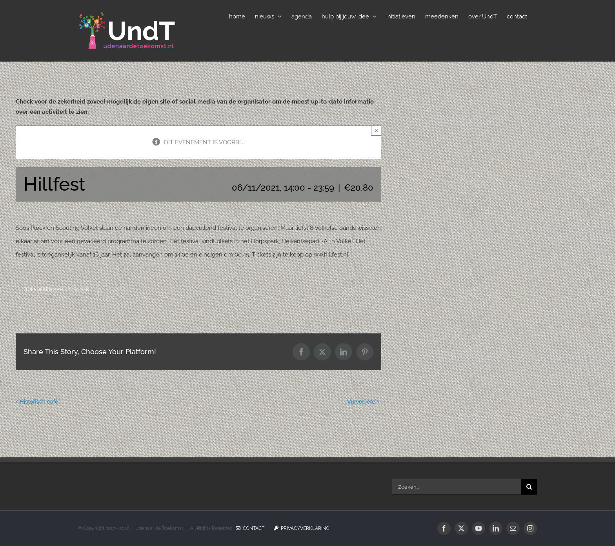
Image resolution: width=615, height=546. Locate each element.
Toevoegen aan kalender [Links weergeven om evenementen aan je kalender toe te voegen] (57, 289)
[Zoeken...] (456, 487)
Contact (250, 528)
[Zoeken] (529, 487)
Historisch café (39, 401)
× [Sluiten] (376, 130)
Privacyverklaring (301, 528)
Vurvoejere (361, 401)
